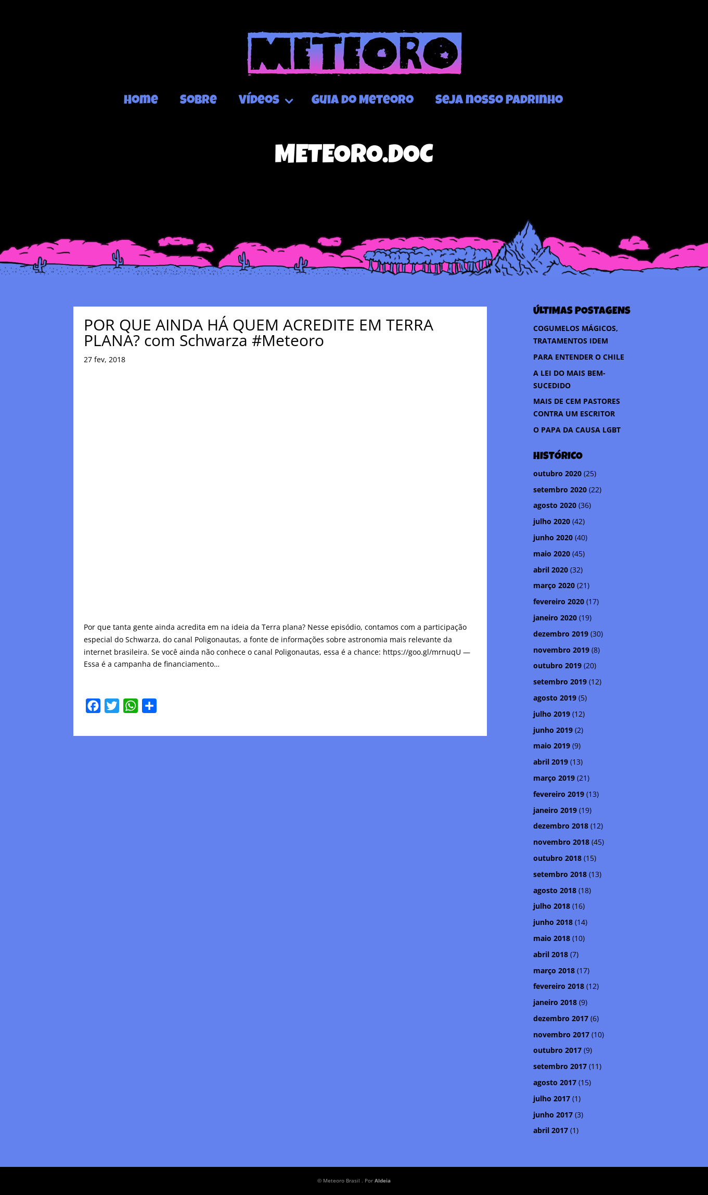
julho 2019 (551, 714)
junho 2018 (553, 922)
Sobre (198, 101)
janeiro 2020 (555, 617)
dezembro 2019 (560, 634)
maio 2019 (551, 746)
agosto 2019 (554, 698)
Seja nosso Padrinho (499, 101)
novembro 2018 (561, 842)
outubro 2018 (557, 858)
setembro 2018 (560, 874)
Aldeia (383, 1180)
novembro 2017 (561, 1034)
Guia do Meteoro (363, 101)
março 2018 (554, 970)
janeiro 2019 (555, 810)
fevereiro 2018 (558, 986)
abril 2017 (550, 1130)
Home (141, 101)
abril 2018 (550, 954)
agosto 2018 (554, 890)
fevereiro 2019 (558, 794)
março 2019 (554, 778)
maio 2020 (551, 553)
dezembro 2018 (560, 826)
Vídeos (259, 101)
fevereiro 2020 (558, 601)
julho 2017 (551, 1098)
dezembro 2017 (560, 1018)
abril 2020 (550, 570)
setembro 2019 (560, 682)
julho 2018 (551, 906)
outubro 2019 (557, 665)
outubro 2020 (557, 473)
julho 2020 (551, 521)
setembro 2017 (560, 1066)
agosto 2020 (554, 505)
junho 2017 (553, 1115)
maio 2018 (551, 938)
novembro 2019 (561, 650)
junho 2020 (553, 537)
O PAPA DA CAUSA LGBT (577, 430)
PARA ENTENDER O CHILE (578, 357)
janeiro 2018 (555, 1002)
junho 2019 (553, 730)
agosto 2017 (554, 1082)
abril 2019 (550, 762)
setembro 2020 (560, 489)
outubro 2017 (557, 1050)
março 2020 (554, 585)
